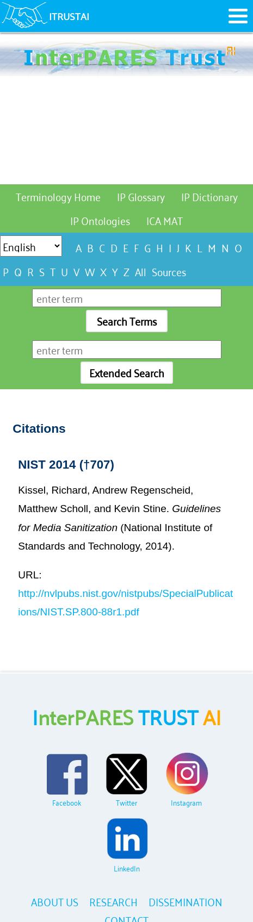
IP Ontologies (100, 219)
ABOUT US (54, 901)
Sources (169, 271)
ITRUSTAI (69, 15)
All (140, 271)
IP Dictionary (209, 195)
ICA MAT (164, 219)
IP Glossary (141, 195)
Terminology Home (58, 195)
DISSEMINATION (186, 901)
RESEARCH (113, 901)
